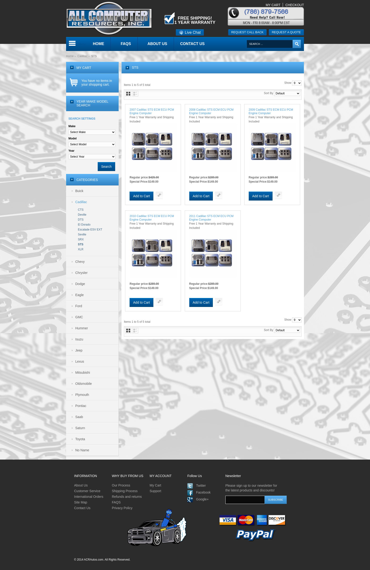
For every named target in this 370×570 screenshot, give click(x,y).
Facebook (203, 492)
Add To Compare (159, 195)
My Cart (155, 485)
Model (72, 138)
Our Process (121, 485)
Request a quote (286, 32)
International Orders (88, 497)
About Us (81, 485)
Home (70, 56)
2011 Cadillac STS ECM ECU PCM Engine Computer (211, 217)
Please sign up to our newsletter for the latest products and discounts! (251, 488)
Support (155, 491)
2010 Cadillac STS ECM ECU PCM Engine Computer (152, 217)
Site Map (80, 502)
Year (71, 150)
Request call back (247, 32)
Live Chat (190, 32)
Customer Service (87, 491)
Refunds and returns (127, 497)
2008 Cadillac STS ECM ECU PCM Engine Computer (211, 111)
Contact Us (82, 508)
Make (72, 126)
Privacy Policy (122, 508)
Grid (128, 93)
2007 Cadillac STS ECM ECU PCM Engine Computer (152, 111)
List (135, 93)
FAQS (116, 502)
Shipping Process (125, 491)
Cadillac (82, 56)
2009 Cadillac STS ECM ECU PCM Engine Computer (271, 111)
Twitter (201, 485)
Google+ (202, 499)
